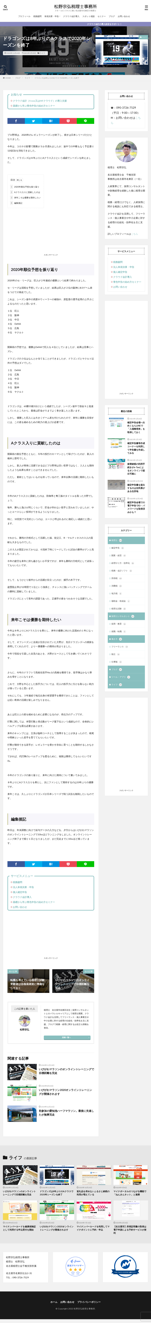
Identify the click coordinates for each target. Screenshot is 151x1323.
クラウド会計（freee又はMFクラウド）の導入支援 (40, 100)
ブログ (112, 16)
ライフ (42, 53)
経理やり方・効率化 (122, 564)
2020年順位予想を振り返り (24, 187)
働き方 (116, 641)
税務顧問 (37, 16)
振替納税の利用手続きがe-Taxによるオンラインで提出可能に (136, 469)
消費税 (116, 587)
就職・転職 (118, 633)
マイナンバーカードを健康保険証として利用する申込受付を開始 (19, 1228)
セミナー (102, 16)
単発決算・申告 (51, 16)
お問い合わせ (124, 16)
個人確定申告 (20, 892)
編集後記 (16, 203)
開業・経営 (118, 556)
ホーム (53, 1302)
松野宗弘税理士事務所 (84, 1309)
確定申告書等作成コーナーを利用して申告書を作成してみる (136, 448)
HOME (8, 78)
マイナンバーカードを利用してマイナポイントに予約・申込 (93, 1228)
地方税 (116, 595)
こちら (134, 233)
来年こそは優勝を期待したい (25, 198)
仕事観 (116, 664)
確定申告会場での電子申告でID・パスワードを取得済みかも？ (136, 507)
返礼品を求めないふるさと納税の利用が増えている (93, 1193)
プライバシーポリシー (89, 1302)
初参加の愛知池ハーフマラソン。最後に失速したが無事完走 (66, 1112)
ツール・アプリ (120, 680)
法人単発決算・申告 (23, 887)
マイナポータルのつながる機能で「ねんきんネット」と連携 (129, 1193)
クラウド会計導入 (71, 16)
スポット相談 (88, 16)
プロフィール (24, 16)
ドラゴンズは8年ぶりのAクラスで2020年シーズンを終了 (56, 78)
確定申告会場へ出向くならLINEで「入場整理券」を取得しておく (136, 427)
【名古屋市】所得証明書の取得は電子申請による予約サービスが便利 (129, 1229)
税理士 (116, 541)
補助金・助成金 (120, 602)
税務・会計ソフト (121, 572)
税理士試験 (118, 610)
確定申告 (117, 548)
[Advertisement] (51, 231)
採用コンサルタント (122, 618)
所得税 (116, 579)
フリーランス (119, 649)
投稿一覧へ (66, 1037)
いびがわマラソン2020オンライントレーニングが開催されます (65, 1091)
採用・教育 (118, 626)
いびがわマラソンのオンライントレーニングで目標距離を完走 (66, 1071)
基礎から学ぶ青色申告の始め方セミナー (34, 105)
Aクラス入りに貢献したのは (25, 192)
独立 (115, 657)
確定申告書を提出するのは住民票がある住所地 (136, 488)
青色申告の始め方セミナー (127, 281)
